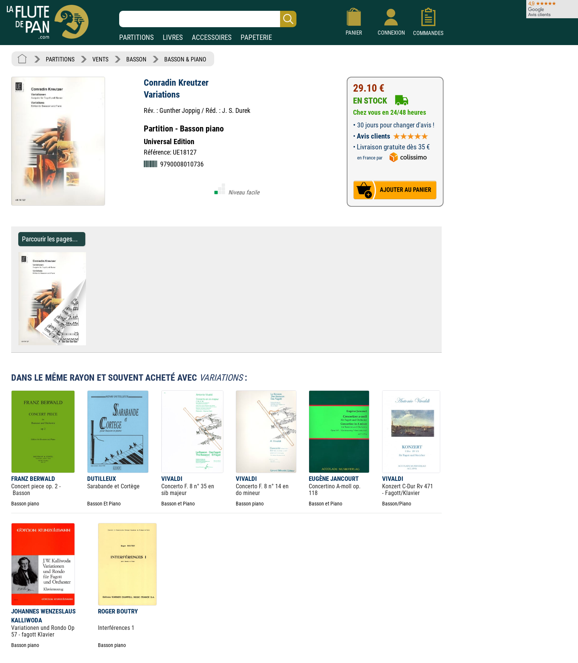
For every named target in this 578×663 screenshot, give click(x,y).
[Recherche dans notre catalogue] (207, 19)
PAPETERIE (256, 37)
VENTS (100, 59)
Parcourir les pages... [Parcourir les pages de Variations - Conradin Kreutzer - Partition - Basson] (50, 239)
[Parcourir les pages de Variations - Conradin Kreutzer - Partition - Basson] (89, 343)
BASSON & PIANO (185, 59)
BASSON (136, 59)
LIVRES (173, 37)
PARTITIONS (136, 37)
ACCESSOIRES (212, 37)
